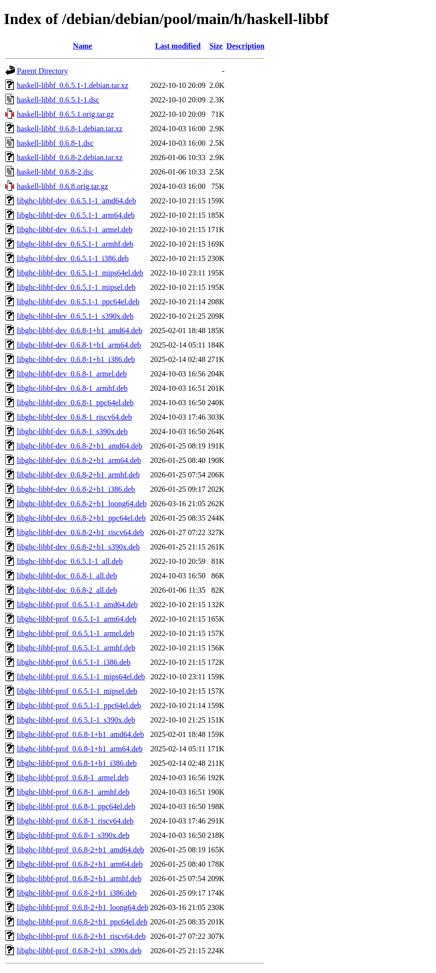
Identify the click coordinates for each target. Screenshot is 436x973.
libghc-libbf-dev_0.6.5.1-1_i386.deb (73, 258)
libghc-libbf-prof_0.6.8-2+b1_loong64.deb (82, 907)
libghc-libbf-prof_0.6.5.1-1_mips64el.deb (81, 677)
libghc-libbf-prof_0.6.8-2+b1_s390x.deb (79, 951)
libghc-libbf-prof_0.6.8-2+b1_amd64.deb (80, 850)
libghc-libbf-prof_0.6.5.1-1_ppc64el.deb (79, 705)
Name (82, 46)
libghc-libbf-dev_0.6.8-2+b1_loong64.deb (82, 503)
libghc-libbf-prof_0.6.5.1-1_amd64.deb (77, 604)
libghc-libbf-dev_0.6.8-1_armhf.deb (72, 388)
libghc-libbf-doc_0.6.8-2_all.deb (67, 590)
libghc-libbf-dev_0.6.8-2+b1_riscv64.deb (80, 532)
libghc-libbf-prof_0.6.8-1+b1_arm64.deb (80, 749)
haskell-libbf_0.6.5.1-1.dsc (58, 100)
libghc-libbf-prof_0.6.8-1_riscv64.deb (75, 821)
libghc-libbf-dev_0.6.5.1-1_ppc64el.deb (78, 302)
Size (216, 46)
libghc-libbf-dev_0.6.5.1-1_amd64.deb (76, 201)
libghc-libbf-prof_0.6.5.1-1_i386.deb (73, 662)
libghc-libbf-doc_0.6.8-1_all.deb (67, 576)
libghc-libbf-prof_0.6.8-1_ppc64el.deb (76, 806)
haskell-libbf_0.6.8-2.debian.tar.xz (70, 157)
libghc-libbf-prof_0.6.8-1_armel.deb (72, 777)
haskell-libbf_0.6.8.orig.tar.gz (62, 186)
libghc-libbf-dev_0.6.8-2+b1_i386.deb (76, 489)
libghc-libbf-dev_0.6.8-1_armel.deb (72, 374)
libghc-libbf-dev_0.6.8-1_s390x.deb (72, 431)
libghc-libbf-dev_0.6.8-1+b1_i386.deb (76, 359)
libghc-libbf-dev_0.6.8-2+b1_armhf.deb (78, 475)
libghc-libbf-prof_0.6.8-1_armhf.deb (73, 792)
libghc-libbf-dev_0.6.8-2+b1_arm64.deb (79, 460)
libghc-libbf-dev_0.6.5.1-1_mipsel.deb (76, 287)
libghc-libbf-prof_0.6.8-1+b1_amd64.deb (80, 734)
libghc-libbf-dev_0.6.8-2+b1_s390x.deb (78, 547)
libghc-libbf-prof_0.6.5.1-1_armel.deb (75, 633)
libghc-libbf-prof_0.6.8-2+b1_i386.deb (77, 893)
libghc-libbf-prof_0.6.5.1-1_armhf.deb (76, 648)
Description (245, 46)
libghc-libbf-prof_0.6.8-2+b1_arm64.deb (80, 864)
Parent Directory (42, 71)
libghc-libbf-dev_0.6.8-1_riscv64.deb (74, 417)
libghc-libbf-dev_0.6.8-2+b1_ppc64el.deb (81, 518)
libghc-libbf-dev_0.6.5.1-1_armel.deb (75, 229)
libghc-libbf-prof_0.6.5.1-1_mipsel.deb (77, 691)
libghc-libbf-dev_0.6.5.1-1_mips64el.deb (80, 273)
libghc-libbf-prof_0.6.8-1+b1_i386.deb (77, 763)
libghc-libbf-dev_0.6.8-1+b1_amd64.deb (79, 330)
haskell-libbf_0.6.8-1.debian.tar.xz (70, 129)
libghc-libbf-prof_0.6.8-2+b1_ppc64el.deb (82, 922)
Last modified (178, 46)
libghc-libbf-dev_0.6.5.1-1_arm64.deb (76, 215)
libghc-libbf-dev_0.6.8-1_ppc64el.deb (75, 403)
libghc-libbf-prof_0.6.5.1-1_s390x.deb (76, 720)
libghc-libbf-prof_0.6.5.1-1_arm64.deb (77, 619)
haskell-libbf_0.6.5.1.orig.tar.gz (65, 114)
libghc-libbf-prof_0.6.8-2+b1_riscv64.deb (81, 936)
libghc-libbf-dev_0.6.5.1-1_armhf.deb (75, 244)
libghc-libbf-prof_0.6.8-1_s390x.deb (73, 835)
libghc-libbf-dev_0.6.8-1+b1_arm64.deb (79, 345)
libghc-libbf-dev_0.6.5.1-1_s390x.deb (75, 316)
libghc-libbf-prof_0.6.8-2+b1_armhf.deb (79, 878)
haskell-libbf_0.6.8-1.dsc (55, 143)
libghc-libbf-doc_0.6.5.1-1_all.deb (70, 561)
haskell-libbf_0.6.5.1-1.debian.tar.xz (72, 85)
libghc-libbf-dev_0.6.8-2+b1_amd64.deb (79, 446)
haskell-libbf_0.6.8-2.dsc (55, 172)
